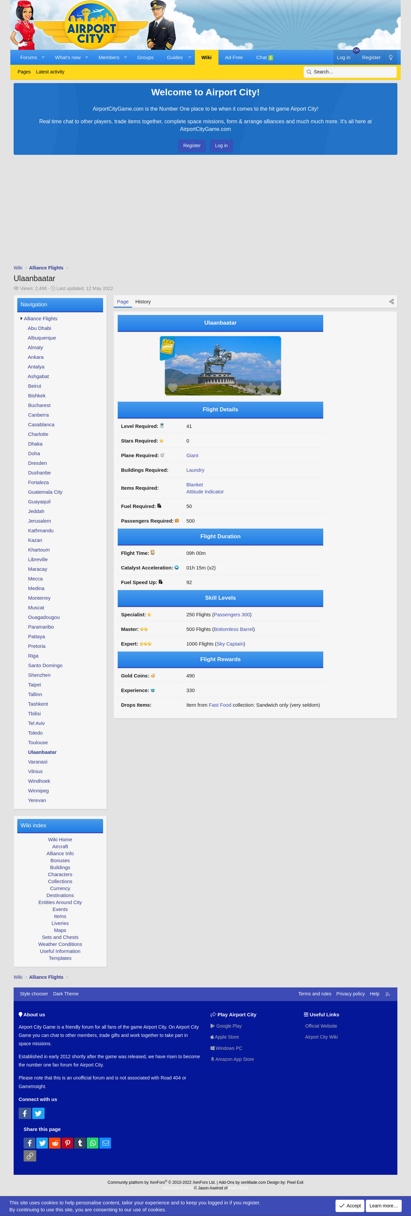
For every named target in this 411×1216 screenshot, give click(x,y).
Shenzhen (39, 675)
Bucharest (39, 405)
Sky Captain (229, 644)
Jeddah (36, 511)
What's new (68, 57)
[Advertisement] (205, 211)
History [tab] (143, 301)
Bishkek (37, 395)
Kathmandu (41, 530)
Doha (34, 453)
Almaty (35, 347)
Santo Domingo (45, 665)
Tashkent (38, 704)
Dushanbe (39, 472)
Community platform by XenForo (162, 1182)
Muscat (36, 607)
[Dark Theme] (390, 57)
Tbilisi (34, 713)
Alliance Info (60, 853)
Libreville (38, 559)
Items (60, 916)
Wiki (207, 57)
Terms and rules (315, 993)
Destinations (60, 895)
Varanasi (37, 761)
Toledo (35, 733)
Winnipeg (38, 790)
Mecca (35, 578)
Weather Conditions (60, 944)
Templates (60, 958)
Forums (28, 57)
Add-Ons (226, 1182)
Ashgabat (38, 376)
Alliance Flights (41, 318)
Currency (60, 888)
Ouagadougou (44, 617)
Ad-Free (234, 57)
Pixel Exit (295, 1182)
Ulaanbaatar (42, 752)
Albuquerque (42, 338)
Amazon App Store (232, 1059)
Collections (60, 881)
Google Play (226, 1026)
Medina (36, 588)
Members (108, 57)
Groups (145, 57)
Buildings (60, 867)
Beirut (34, 386)
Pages (24, 71)
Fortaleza (38, 482)
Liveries (60, 923)
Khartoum (39, 550)
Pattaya (36, 636)
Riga (33, 656)
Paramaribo (41, 627)
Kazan (35, 540)
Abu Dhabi (39, 328)
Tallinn (35, 694)
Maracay (37, 569)
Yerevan (37, 800)
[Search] (350, 72)
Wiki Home (60, 839)
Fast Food (220, 705)
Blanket (194, 484)
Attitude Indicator (205, 491)
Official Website (321, 1026)
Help (374, 993)
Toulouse (38, 742)
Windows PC (226, 1048)
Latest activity (50, 71)
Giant (192, 455)
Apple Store (224, 1037)
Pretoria (37, 646)
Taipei (34, 684)
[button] (43, 57)
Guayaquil (39, 501)
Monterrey (39, 598)
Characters (60, 874)
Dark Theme (66, 993)
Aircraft (60, 846)
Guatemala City (45, 492)
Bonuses (60, 860)
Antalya (36, 366)
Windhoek (39, 781)
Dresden (37, 463)
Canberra (38, 415)
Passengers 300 (232, 614)
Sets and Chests (60, 937)
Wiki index (33, 825)
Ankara (36, 357)
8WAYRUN (238, 1188)
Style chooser (34, 993)
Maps (60, 930)
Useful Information (60, 951)
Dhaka (35, 444)
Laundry (195, 470)
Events (60, 909)
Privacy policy (351, 993)
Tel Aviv (36, 723)
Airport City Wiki (321, 1037)
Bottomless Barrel (233, 629)
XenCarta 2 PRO (178, 1188)
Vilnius (35, 771)
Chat (264, 57)
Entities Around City (60, 902)
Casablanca (41, 424)
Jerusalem (39, 521)
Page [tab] (123, 301)
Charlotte (38, 434)
